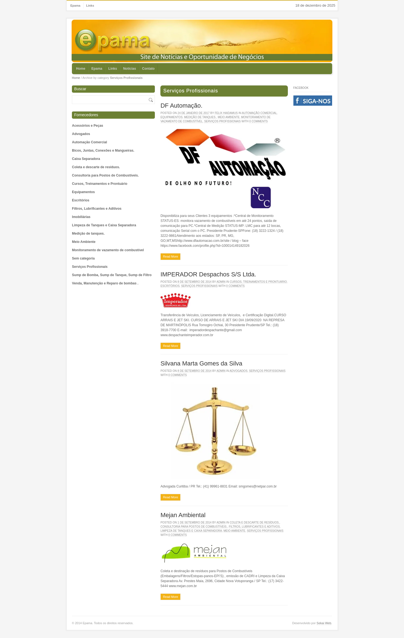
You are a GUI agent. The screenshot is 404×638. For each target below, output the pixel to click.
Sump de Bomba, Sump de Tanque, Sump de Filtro (112, 275)
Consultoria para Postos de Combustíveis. (105, 175)
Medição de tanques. (88, 233)
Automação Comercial (89, 142)
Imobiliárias (81, 217)
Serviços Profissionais (90, 267)
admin (221, 281)
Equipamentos (83, 192)
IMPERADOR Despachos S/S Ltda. (208, 274)
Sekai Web (324, 623)
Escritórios (80, 200)
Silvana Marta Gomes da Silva (201, 363)
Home (80, 69)
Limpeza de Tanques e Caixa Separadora (104, 225)
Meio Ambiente (83, 242)
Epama (75, 5)
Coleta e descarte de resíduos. (96, 167)
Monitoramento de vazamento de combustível (108, 250)
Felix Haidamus (226, 113)
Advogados (81, 134)
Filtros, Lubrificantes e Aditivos (96, 209)
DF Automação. (181, 105)
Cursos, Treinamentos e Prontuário (99, 184)
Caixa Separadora (86, 159)
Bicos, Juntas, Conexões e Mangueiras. (103, 150)
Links (90, 5)
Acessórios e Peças (87, 126)
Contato (148, 69)
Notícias (129, 69)
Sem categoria (83, 258)
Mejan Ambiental (182, 515)
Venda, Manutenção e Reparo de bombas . (105, 283)
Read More (170, 256)
